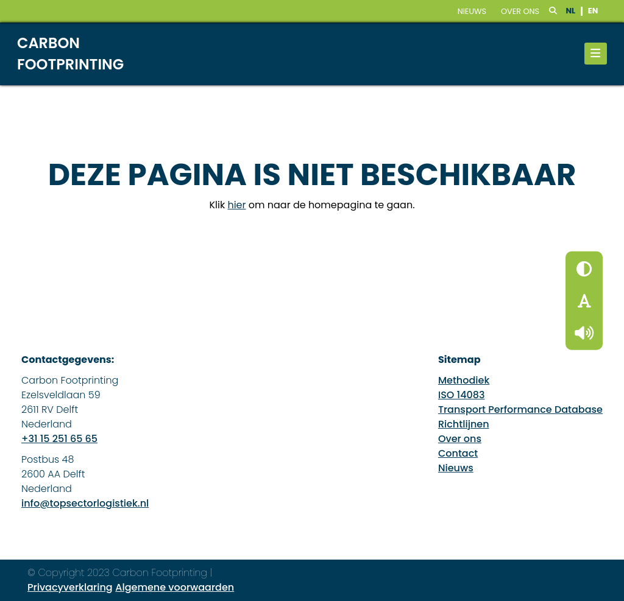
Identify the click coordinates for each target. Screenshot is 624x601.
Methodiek (463, 380)
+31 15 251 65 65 (59, 439)
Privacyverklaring (70, 587)
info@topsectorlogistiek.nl (85, 503)
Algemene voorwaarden (174, 587)
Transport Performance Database (520, 409)
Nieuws (455, 468)
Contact (458, 453)
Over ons (520, 11)
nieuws (472, 11)
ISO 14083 (461, 395)
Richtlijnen (463, 424)
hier (236, 205)
